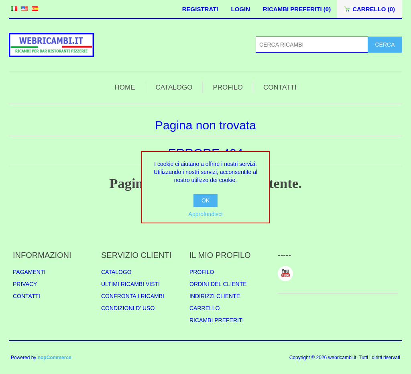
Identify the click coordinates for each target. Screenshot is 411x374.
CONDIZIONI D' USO (128, 308)
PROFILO (228, 87)
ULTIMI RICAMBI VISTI (130, 284)
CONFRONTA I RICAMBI (132, 296)
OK (205, 200)
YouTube (285, 273)
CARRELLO (204, 308)
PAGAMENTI (29, 272)
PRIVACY (25, 284)
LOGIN (240, 9)
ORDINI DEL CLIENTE (218, 284)
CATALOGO (173, 87)
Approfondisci (206, 214)
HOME (124, 87)
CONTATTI (279, 87)
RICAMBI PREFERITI (216, 320)
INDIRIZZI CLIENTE (214, 296)
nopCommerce (54, 357)
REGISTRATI (200, 9)
